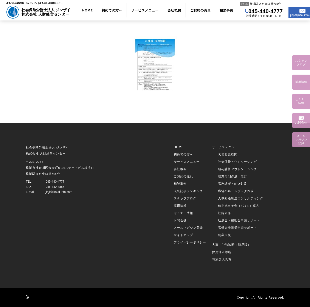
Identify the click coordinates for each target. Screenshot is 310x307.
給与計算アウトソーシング (237, 169)
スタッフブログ (185, 198)
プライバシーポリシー (190, 242)
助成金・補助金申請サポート (239, 220)
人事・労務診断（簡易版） (231, 244)
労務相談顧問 (227, 154)
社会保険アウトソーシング (237, 161)
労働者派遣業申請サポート (237, 227)
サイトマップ (183, 235)
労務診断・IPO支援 (232, 183)
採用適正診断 (221, 252)
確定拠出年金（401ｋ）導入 (238, 205)
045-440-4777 (55, 181)
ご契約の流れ (200, 10)
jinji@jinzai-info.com (59, 192)
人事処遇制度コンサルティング (240, 198)
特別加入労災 (221, 259)
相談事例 (226, 10)
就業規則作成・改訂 (232, 176)
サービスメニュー (145, 10)
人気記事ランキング (188, 191)
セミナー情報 (183, 213)
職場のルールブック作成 (236, 191)
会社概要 (174, 10)
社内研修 (224, 213)
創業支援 (224, 235)
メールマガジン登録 (188, 227)
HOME (87, 10)
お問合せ (180, 220)
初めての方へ (112, 10)
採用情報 (180, 205)
